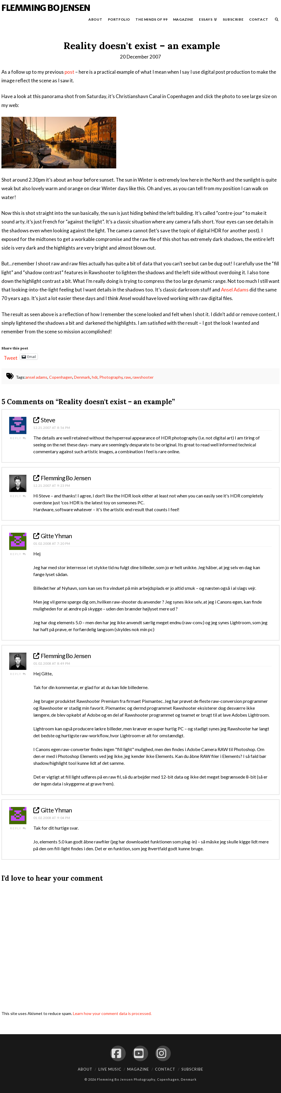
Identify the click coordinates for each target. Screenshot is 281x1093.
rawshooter (143, 377)
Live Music (109, 1069)
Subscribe (192, 1069)
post (69, 72)
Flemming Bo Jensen (45, 7)
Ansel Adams (235, 290)
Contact (165, 1069)
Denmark (82, 377)
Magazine (138, 1069)
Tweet (11, 357)
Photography (111, 377)
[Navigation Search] (275, 20)
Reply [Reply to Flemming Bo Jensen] (18, 496)
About (85, 1069)
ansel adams (36, 377)
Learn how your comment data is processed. (112, 1013)
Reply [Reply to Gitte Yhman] (18, 554)
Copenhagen (60, 377)
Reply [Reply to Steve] (18, 438)
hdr (95, 377)
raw (127, 377)
